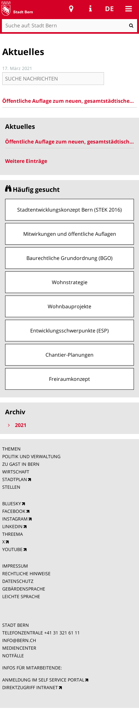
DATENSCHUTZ (17, 581)
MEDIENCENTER (19, 648)
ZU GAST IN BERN (20, 464)
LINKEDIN (12, 526)
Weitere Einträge (26, 160)
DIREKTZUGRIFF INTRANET (30, 687)
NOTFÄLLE (13, 656)
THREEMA (12, 534)
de (109, 8)
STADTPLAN (14, 479)
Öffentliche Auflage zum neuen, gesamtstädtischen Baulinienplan (69, 100)
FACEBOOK (13, 511)
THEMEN (11, 449)
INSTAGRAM (15, 519)
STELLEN (11, 487)
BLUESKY (11, 503)
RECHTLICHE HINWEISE (26, 573)
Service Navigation (90, 8)
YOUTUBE (12, 549)
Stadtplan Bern (71, 8)
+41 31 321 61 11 (62, 633)
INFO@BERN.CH (19, 640)
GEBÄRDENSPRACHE (23, 589)
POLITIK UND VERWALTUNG (31, 456)
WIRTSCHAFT (15, 472)
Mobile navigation (128, 8)
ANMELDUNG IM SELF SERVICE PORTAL (43, 680)
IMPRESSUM (15, 566)
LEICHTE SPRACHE (21, 596)
